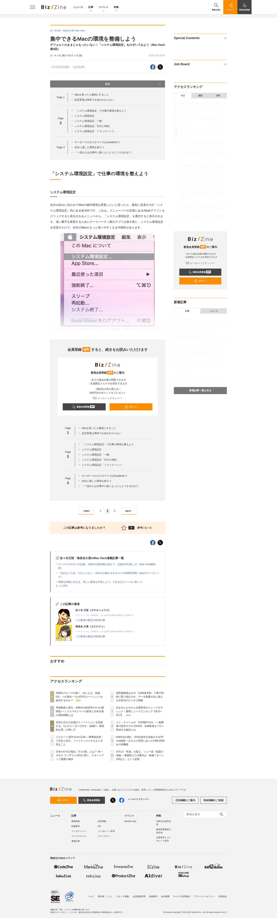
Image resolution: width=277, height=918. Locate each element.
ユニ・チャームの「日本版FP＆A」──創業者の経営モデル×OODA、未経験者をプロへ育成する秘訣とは (140, 726)
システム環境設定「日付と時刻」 (93, 126)
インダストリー (78, 831)
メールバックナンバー (107, 398)
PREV (85, 511)
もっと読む (62, 585)
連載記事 (75, 841)
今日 (183, 95)
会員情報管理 (139, 894)
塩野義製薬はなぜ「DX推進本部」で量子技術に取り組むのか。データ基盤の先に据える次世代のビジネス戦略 (140, 697)
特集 (116, 7)
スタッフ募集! (122, 894)
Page (60, 97)
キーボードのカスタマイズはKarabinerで (97, 142)
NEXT (129, 511)
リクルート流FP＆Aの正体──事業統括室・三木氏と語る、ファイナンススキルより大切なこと (80, 741)
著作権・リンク (105, 894)
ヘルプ (91, 894)
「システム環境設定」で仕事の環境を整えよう (100, 110)
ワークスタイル (78, 836)
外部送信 (222, 894)
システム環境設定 (84, 115)
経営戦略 (102, 821)
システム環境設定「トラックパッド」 (96, 131)
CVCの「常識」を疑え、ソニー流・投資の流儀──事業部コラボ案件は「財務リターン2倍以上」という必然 (140, 755)
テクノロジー (104, 836)
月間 (218, 95)
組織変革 (75, 826)
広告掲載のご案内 (185, 800)
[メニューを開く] (32, 7)
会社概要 (165, 894)
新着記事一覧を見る (200, 390)
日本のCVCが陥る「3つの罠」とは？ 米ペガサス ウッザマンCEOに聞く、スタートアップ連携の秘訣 (80, 755)
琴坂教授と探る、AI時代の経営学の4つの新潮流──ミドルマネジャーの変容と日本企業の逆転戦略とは (80, 711)
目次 (133, 84)
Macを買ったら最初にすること (92, 94)
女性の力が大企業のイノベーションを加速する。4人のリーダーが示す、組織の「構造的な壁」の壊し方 (80, 726)
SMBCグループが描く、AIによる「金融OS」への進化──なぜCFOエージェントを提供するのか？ (79, 697)
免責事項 (153, 894)
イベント (103, 7)
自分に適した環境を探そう (89, 147)
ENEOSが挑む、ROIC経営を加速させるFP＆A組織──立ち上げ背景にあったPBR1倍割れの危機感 (140, 741)
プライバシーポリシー (204, 894)
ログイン (130, 407)
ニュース (78, 7)
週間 (200, 95)
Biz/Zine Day (130, 821)
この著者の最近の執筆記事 (90, 620)
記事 (90, 7)
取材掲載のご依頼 (213, 800)
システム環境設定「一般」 (89, 121)
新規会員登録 (83, 407)
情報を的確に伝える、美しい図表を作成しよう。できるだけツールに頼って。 (101, 581)
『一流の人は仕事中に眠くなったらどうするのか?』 (104, 152)
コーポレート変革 (106, 831)
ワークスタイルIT (60, 67)
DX (99, 826)
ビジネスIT (79, 67)
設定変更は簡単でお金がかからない (94, 99)
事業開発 (75, 821)
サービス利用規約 (181, 894)
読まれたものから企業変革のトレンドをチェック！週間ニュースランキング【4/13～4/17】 (139, 711)
